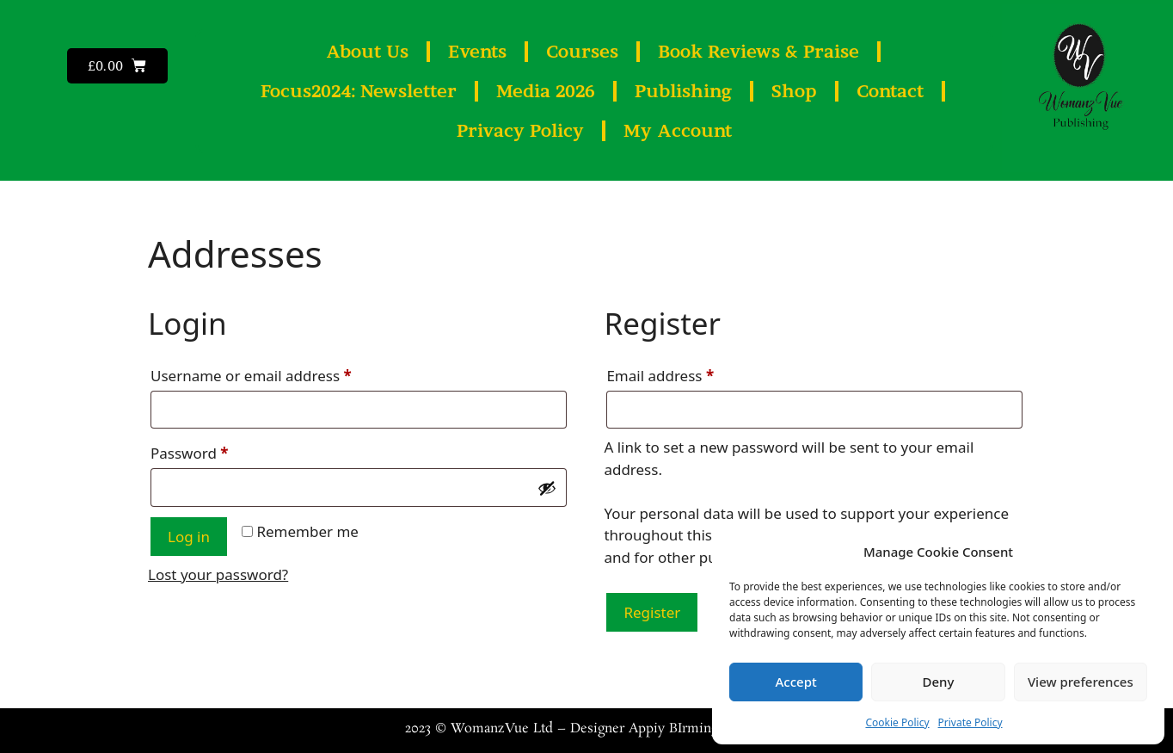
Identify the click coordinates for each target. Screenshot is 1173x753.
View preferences (1080, 681)
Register (651, 612)
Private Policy (970, 722)
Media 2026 (545, 91)
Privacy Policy (520, 130)
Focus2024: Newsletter (359, 91)
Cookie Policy (897, 722)
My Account (677, 130)
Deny (939, 681)
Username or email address (281, 373)
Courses (582, 51)
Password (220, 451)
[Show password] (546, 487)
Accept (796, 681)
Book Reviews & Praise (758, 51)
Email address (690, 373)
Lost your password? (218, 574)
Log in (189, 536)
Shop (794, 91)
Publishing (683, 91)
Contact (890, 91)
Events (477, 51)
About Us (367, 51)
